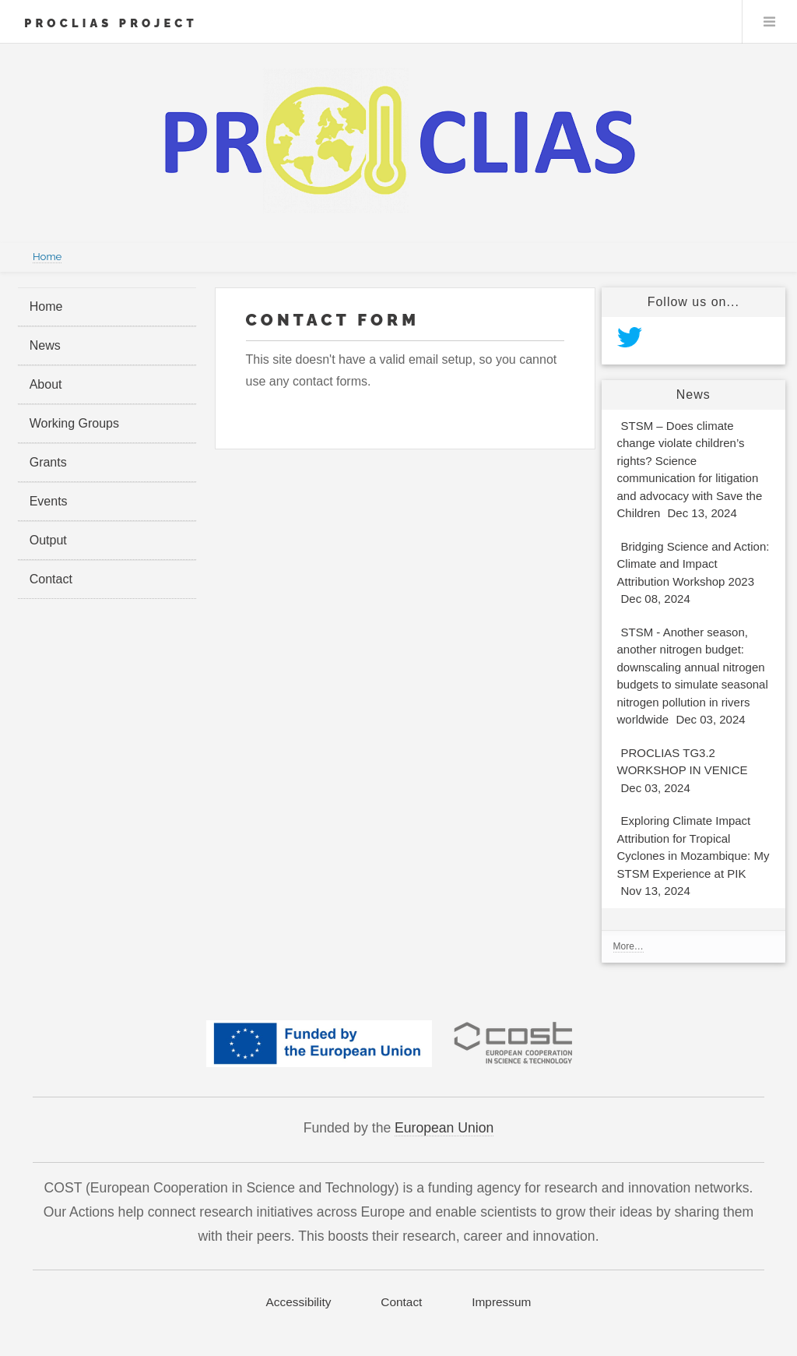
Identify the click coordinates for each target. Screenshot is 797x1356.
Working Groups (74, 423)
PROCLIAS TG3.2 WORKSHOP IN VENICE (682, 772)
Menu (770, 22)
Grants (48, 462)
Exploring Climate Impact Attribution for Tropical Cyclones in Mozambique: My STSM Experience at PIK (693, 857)
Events (49, 501)
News (45, 345)
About (46, 384)
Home (47, 256)
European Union (444, 1128)
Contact (51, 579)
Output (48, 540)
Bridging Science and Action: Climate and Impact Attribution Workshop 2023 (693, 575)
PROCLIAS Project (111, 23)
